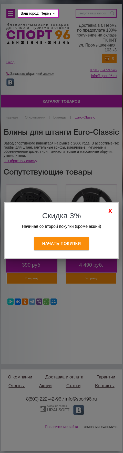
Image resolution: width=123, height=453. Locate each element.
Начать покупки (61, 243)
